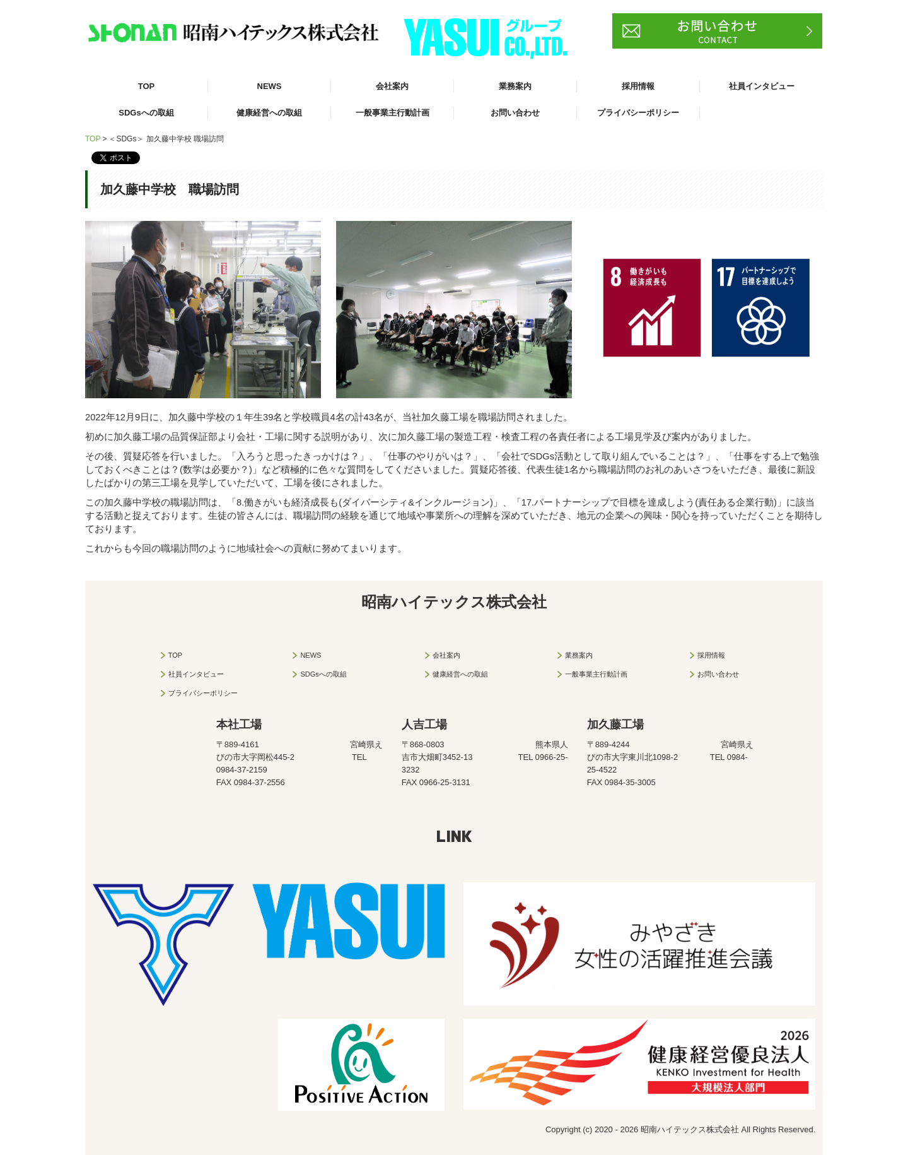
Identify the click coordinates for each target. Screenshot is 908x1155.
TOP (146, 86)
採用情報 (638, 86)
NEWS (269, 86)
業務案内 (515, 86)
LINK (454, 835)
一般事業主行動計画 (392, 112)
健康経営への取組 (269, 112)
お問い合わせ (515, 112)
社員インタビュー (761, 86)
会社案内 (392, 86)
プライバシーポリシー (638, 112)
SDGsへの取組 (146, 112)
